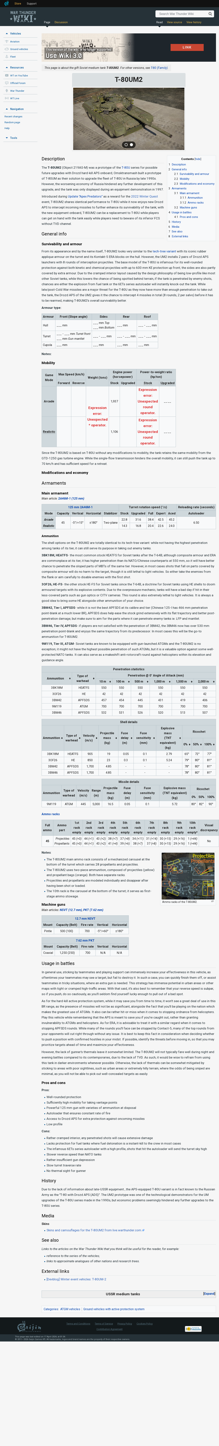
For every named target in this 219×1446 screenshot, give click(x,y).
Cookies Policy (145, 1323)
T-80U (126, 167)
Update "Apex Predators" (85, 196)
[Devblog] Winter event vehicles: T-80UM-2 (76, 1279)
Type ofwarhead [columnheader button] (82, 678)
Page (47, 22)
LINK (187, 47)
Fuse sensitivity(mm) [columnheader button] (143, 738)
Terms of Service (104, 1323)
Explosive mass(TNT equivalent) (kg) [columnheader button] (168, 737)
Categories (51, 1309)
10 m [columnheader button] (102, 681)
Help (7, 128)
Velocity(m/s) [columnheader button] (89, 738)
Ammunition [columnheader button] (55, 678)
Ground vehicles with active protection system (113, 1309)
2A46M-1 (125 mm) (71, 498)
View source (174, 22)
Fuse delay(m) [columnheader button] (124, 738)
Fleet (13, 56)
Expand (209, 1293)
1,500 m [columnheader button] (181, 681)
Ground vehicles (19, 49)
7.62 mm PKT (85, 940)
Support (31, 3)
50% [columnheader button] (196, 744)
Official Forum (18, 83)
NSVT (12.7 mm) (71, 910)
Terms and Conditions (78, 1323)
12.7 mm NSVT (85, 918)
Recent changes (13, 116)
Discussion (61, 22)
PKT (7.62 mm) (93, 910)
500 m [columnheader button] (139, 681)
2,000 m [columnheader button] (203, 681)
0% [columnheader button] (185, 744)
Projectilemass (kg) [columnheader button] (107, 738)
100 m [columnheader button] (120, 681)
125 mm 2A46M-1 (80, 507)
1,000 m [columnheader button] (159, 681)
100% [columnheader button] (208, 744)
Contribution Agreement (109, 1329)
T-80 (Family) (159, 68)
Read (159, 22)
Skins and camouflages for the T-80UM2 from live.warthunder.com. (94, 1230)
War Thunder (17, 90)
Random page (12, 122)
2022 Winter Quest (144, 196)
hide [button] (197, 159)
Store (18, 3)
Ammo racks (51, 814)
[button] (209, 1293)
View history (193, 22)
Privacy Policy (124, 1323)
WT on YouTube (19, 75)
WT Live (14, 98)
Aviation (14, 41)
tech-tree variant (164, 251)
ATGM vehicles (70, 1309)
